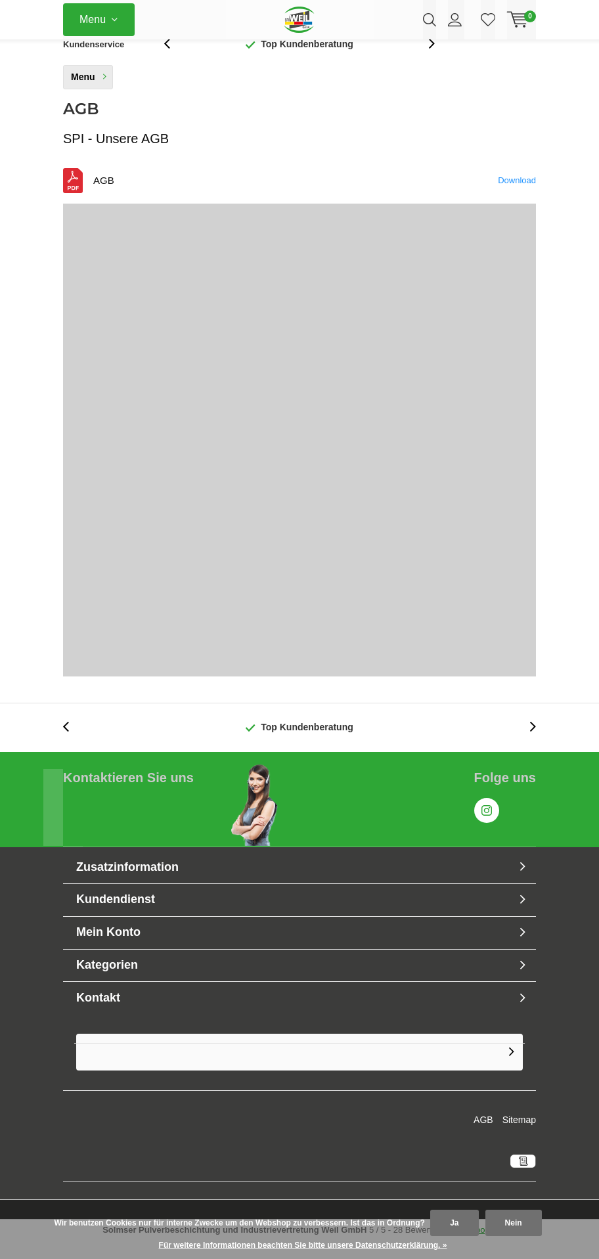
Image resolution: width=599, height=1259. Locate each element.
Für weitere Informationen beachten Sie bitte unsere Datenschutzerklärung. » (303, 1245)
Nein (513, 1222)
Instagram (486, 825)
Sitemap (519, 1138)
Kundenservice (93, 62)
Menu (92, 19)
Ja (454, 1222)
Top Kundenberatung (307, 61)
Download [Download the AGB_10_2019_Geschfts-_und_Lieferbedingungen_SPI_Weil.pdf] (517, 199)
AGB (483, 1138)
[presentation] (174, 62)
